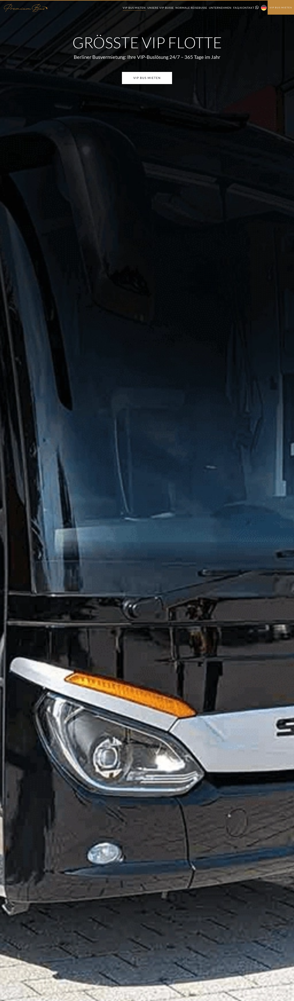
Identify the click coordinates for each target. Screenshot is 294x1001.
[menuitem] (264, 8)
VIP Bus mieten (134, 7)
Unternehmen (220, 7)
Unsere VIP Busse (160, 7)
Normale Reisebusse (191, 7)
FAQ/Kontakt (243, 7)
